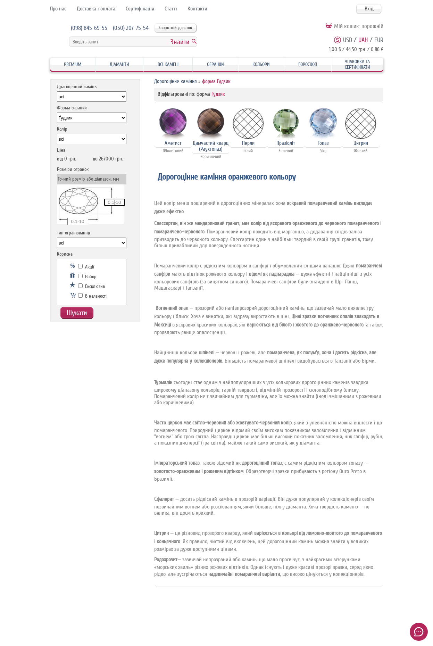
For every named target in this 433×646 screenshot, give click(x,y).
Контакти (197, 9)
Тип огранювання (73, 232)
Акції (86, 267)
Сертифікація (140, 9)
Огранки (215, 64)
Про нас (58, 9)
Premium (72, 64)
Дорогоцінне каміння (175, 81)
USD (347, 39)
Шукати (77, 313)
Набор (87, 276)
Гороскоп (307, 64)
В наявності (92, 296)
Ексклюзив (91, 286)
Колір (62, 129)
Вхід (369, 9)
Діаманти (119, 64)
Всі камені (168, 64)
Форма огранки (72, 107)
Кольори (261, 64)
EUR (378, 39)
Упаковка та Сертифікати (357, 64)
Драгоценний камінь (77, 86)
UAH (363, 39)
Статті (171, 9)
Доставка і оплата (96, 9)
